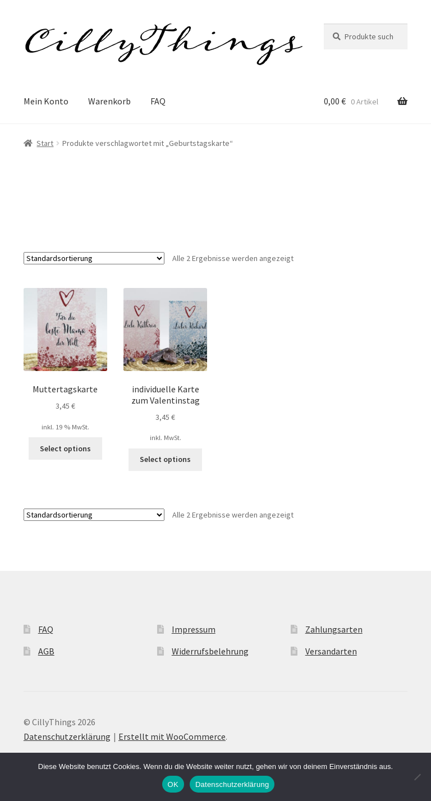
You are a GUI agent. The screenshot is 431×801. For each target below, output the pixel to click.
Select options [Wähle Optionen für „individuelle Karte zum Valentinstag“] (165, 459)
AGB (46, 651)
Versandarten (331, 651)
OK (173, 784)
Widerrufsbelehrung (210, 651)
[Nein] (417, 776)
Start (44, 143)
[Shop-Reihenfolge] (94, 258)
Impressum (194, 629)
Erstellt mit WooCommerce (172, 736)
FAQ (158, 101)
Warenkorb (109, 101)
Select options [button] (65, 448)
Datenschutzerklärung (67, 736)
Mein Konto (46, 101)
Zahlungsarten (334, 629)
